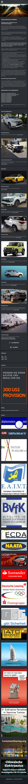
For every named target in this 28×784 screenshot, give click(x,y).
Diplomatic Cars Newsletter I (6, 101)
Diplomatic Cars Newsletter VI (6, 96)
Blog (2, 105)
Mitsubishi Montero (5, 132)
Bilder (22, 134)
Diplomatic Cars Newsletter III (6, 99)
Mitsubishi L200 (4, 305)
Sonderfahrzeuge (4, 334)
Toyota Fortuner (4, 234)
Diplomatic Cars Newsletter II (6, 100)
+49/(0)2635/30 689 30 (18, 779)
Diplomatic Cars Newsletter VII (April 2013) (8, 95)
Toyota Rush (3, 282)
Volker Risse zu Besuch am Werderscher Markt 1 (10, 410)
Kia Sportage (3, 209)
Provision (3, 365)
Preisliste (18, 134)
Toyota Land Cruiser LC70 (6, 159)
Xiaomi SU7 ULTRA (5, 186)
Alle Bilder (15, 347)
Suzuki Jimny (3, 259)
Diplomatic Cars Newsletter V (6, 97)
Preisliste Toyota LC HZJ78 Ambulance (8, 337)
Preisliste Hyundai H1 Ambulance (7, 338)
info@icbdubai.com (9, 779)
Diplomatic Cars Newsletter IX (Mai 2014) (8, 93)
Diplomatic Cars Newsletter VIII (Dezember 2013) (10, 94)
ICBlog (2, 407)
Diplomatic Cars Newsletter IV (6, 98)
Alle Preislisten (15, 342)
